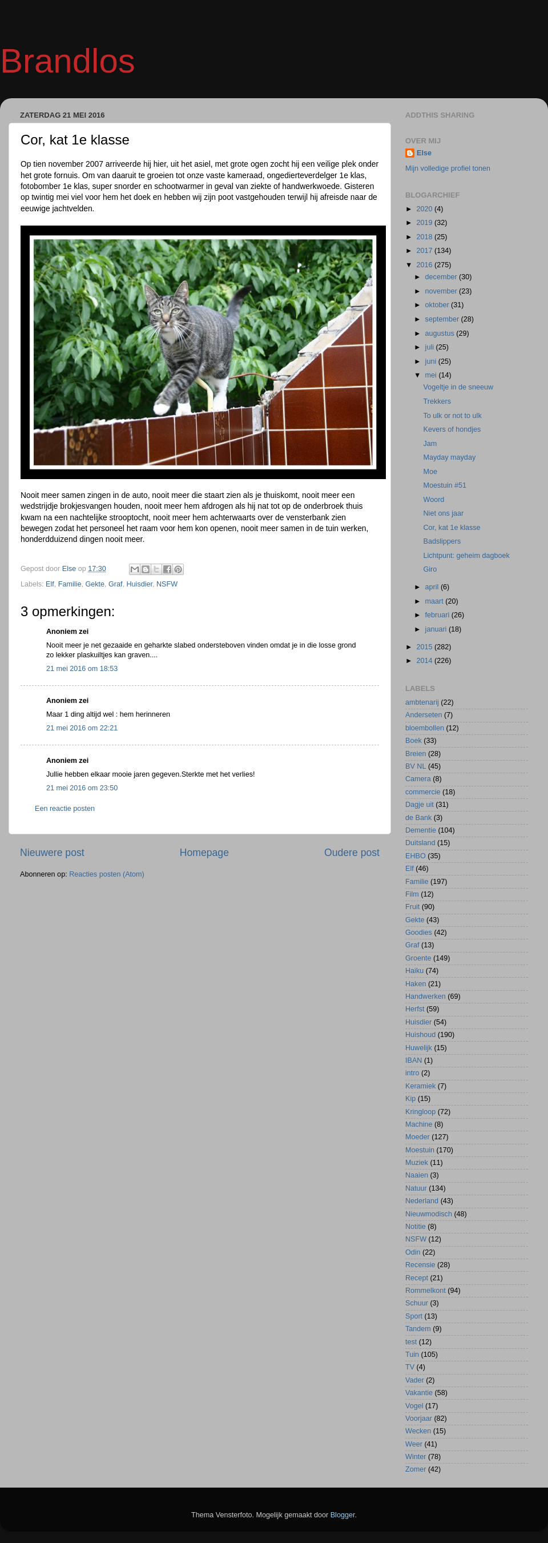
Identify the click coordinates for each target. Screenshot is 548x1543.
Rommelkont (425, 1291)
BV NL (415, 766)
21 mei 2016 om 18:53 (82, 669)
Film (412, 894)
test (411, 1342)
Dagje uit (419, 805)
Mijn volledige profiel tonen (447, 168)
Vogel (414, 1406)
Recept (416, 1278)
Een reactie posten (65, 809)
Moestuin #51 (444, 485)
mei (432, 375)
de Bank (418, 818)
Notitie (415, 1227)
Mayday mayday (449, 457)
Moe (430, 472)
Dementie (420, 830)
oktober (438, 305)
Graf (115, 584)
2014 (425, 661)
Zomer (415, 1469)
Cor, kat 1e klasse (451, 528)
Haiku (414, 971)
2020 (425, 209)
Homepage (204, 852)
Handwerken (425, 996)
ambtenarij (422, 702)
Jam (430, 444)
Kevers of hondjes (452, 429)
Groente (418, 958)
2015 (425, 647)
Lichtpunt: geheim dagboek (466, 556)
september (443, 319)
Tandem (418, 1329)
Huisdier (140, 584)
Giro (430, 569)
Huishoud (420, 1035)
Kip (410, 1099)
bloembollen (424, 728)
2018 (425, 237)
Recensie (420, 1265)
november (442, 291)
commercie (423, 792)
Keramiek (420, 1086)
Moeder (417, 1137)
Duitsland (420, 843)
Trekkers (437, 401)
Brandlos (67, 61)
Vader (414, 1380)
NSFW (167, 584)
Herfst (415, 1009)
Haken (415, 984)
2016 (425, 265)
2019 (425, 223)
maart (435, 601)
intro (412, 1073)
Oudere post (352, 852)
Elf (50, 584)
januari (437, 629)
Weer (413, 1444)
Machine (419, 1124)
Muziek (416, 1163)
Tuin (412, 1355)
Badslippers (442, 541)
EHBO (415, 856)
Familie (70, 584)
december (442, 277)
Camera (418, 779)
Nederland (421, 1201)
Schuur (416, 1303)
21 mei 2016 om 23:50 (82, 788)
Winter (415, 1457)
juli (430, 347)
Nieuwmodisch (428, 1214)
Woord (433, 500)
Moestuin (419, 1150)
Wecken (418, 1431)
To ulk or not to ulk (452, 416)
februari (438, 615)
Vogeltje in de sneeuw (458, 387)
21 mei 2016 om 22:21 (82, 728)
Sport (413, 1316)
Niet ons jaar (443, 513)
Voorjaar (418, 1419)
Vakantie (419, 1393)
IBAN (413, 1060)
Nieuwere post (52, 852)
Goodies (418, 933)
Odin (413, 1252)
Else (424, 153)
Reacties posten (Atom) (106, 874)
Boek (413, 741)
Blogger (343, 1515)
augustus (441, 333)
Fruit (412, 907)
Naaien (416, 1175)
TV (409, 1367)
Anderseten (423, 715)
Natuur (416, 1188)
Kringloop (420, 1112)
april (433, 587)
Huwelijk (418, 1048)
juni (431, 361)
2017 (425, 251)
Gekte (94, 584)
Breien (415, 754)
